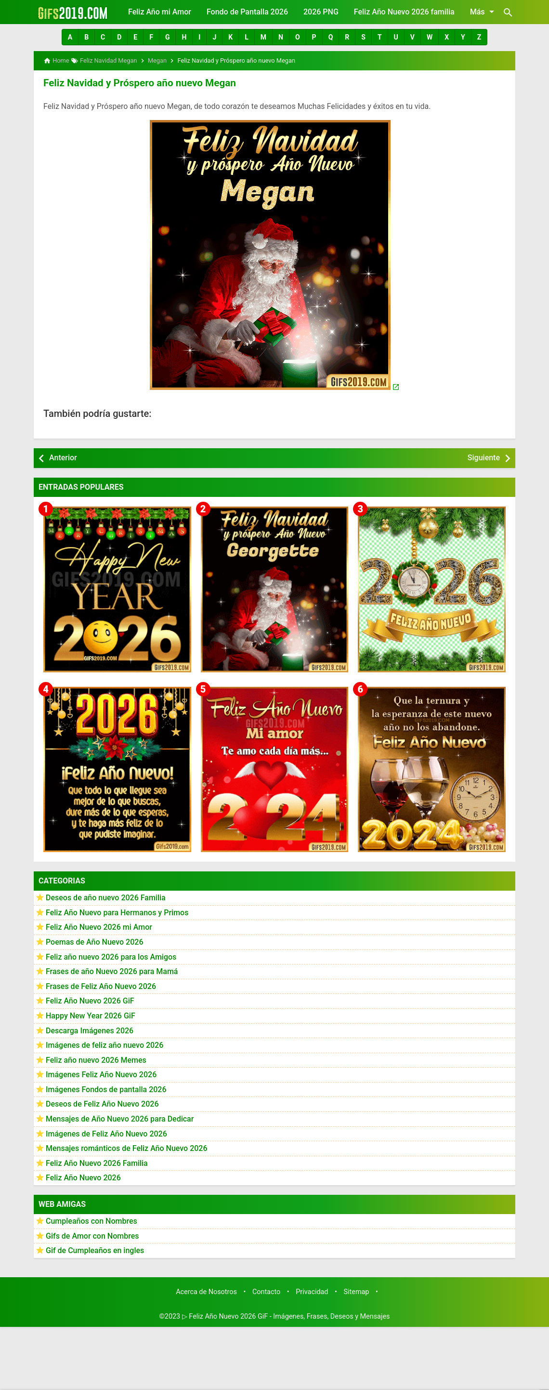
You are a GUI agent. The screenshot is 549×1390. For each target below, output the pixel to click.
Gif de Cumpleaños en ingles (95, 1250)
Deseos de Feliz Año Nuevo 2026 (102, 1103)
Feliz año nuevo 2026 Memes (96, 1059)
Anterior (63, 457)
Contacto (266, 1291)
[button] (70, 37)
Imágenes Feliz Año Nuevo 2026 (101, 1074)
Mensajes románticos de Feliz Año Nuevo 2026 (127, 1147)
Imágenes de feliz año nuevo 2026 (104, 1044)
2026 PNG (321, 11)
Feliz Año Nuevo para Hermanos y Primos (117, 911)
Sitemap (356, 1291)
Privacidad (312, 1291)
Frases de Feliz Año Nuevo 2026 (101, 985)
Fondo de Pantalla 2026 (247, 11)
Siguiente (484, 457)
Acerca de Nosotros (206, 1291)
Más (483, 11)
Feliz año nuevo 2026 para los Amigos (111, 956)
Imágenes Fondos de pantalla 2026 (106, 1088)
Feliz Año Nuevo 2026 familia (404, 11)
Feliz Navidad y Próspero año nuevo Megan (136, 82)
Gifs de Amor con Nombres (92, 1235)
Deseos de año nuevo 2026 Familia (106, 897)
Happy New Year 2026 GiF (90, 1014)
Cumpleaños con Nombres (91, 1220)
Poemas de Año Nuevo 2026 (95, 941)
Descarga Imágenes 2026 (89, 1029)
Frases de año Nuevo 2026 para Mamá (112, 971)
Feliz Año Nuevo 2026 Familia (97, 1162)
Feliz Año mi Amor (159, 11)
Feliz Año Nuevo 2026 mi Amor (99, 926)
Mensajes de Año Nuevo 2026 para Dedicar (120, 1118)
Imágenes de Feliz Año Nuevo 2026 (106, 1132)
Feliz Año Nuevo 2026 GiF (90, 1000)
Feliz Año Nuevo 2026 (83, 1177)
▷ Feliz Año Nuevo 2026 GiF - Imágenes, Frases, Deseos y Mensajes (286, 1316)
